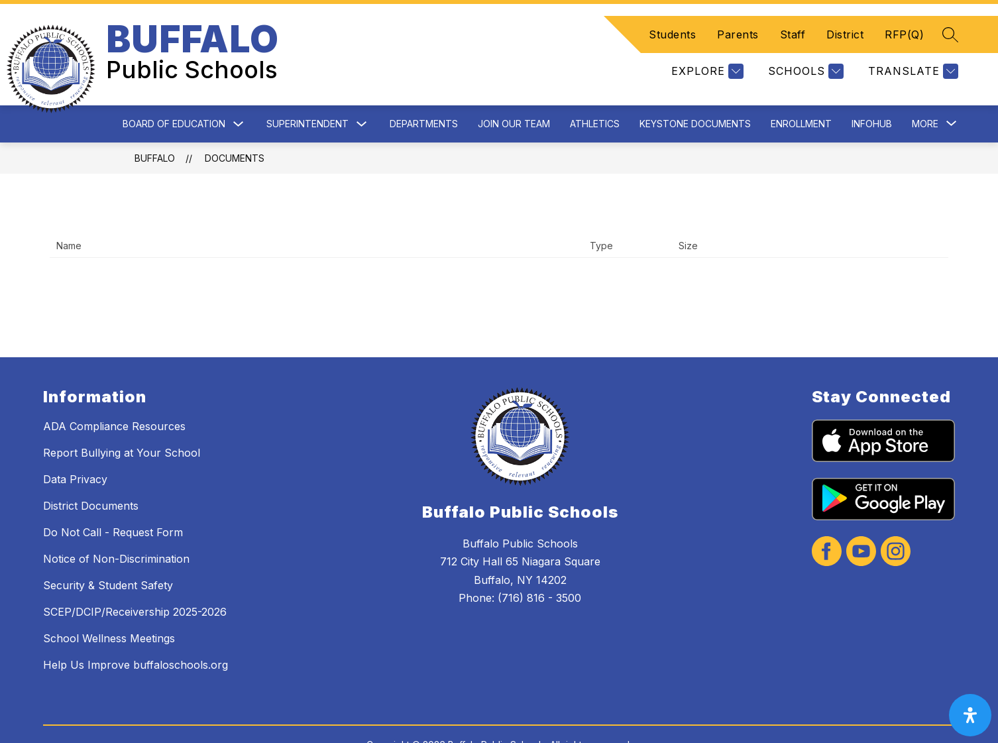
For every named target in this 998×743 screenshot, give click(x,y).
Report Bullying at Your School (121, 421)
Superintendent (307, 91)
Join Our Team (514, 91)
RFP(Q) (904, 18)
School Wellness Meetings (109, 606)
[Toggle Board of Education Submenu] (239, 92)
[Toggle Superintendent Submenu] (362, 92)
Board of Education (174, 91)
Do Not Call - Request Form (113, 500)
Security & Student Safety (108, 553)
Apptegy (528, 724)
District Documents (91, 474)
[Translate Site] (911, 55)
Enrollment (801, 91)
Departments (424, 91)
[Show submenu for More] (925, 92)
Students (672, 18)
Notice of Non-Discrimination (116, 527)
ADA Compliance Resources (114, 394)
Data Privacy (75, 447)
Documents (234, 126)
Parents (738, 18)
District (844, 18)
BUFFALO (155, 126)
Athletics (595, 91)
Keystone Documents (695, 91)
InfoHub (872, 91)
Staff (793, 18)
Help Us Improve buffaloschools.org (135, 633)
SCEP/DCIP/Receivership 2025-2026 (135, 580)
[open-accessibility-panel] (970, 715)
